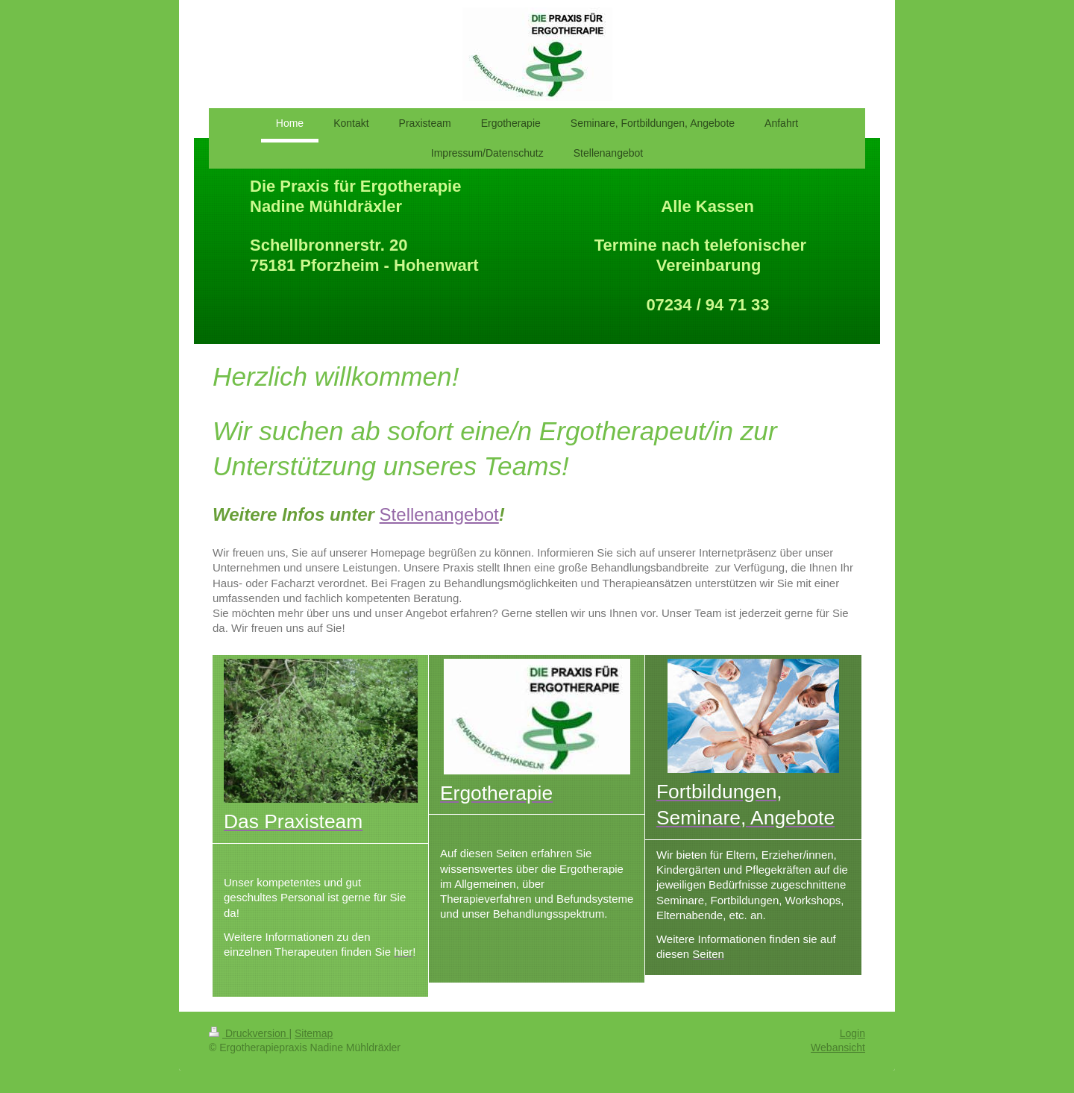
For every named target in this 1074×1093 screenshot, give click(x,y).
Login (852, 1033)
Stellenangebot (439, 514)
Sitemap (314, 1033)
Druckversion (249, 1033)
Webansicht (838, 1047)
